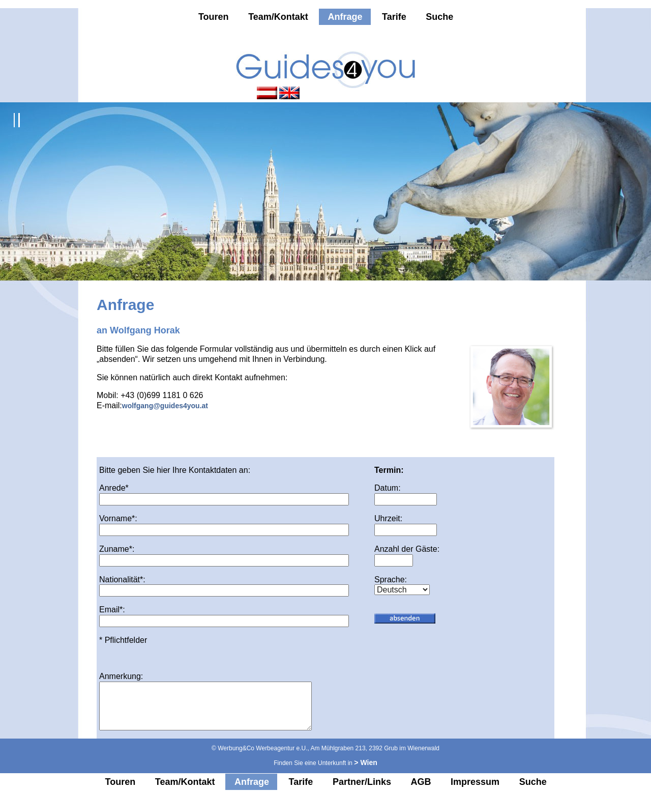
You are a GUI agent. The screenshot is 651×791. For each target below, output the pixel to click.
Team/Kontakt (278, 17)
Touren (213, 17)
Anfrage (345, 17)
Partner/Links (362, 782)
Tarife (394, 17)
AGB (421, 782)
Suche (439, 17)
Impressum (475, 782)
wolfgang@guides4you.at (165, 406)
